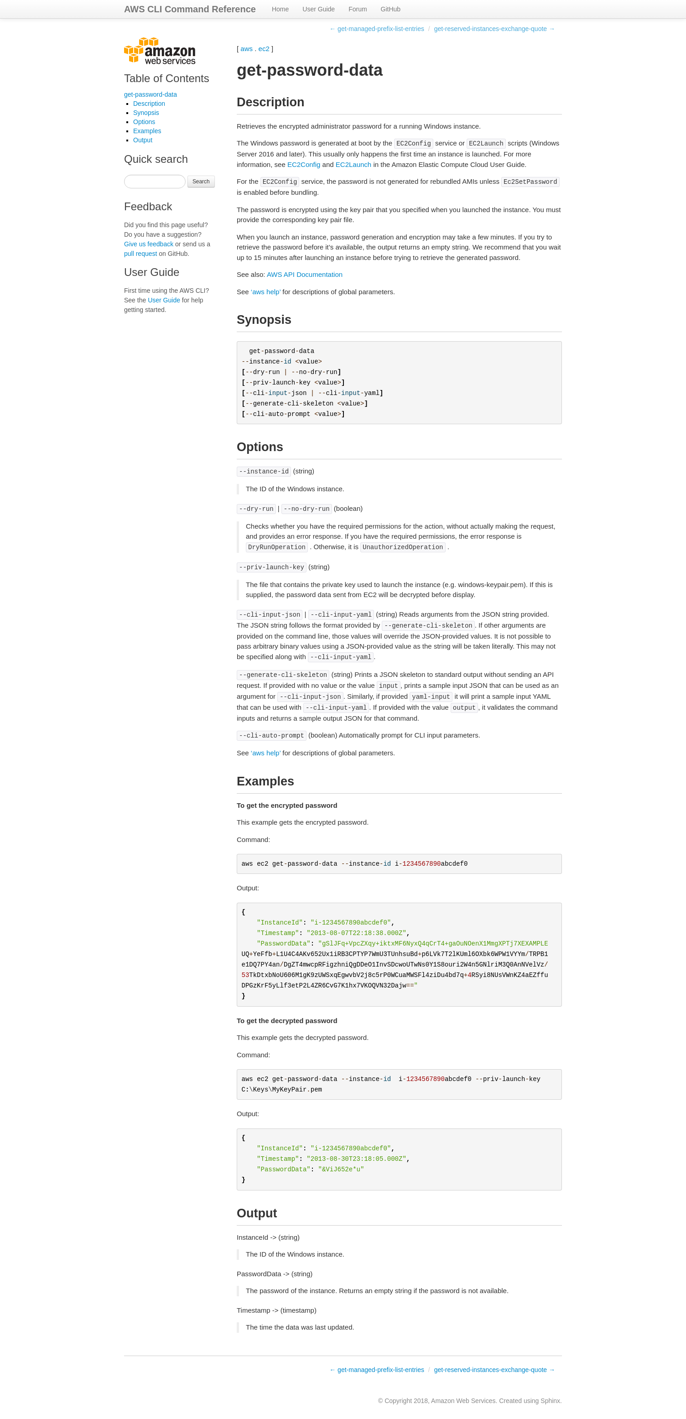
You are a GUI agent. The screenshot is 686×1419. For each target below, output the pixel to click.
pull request (140, 253)
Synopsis (146, 112)
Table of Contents (166, 78)
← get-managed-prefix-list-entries (376, 28)
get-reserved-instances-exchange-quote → (494, 28)
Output (142, 140)
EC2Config (304, 164)
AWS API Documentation (305, 274)
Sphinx (550, 1400)
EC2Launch (353, 164)
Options (144, 121)
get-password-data (150, 94)
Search (201, 181)
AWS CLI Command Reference (190, 9)
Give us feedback (148, 244)
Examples (147, 131)
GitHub (391, 9)
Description (149, 103)
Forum (357, 9)
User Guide (318, 9)
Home (280, 9)
